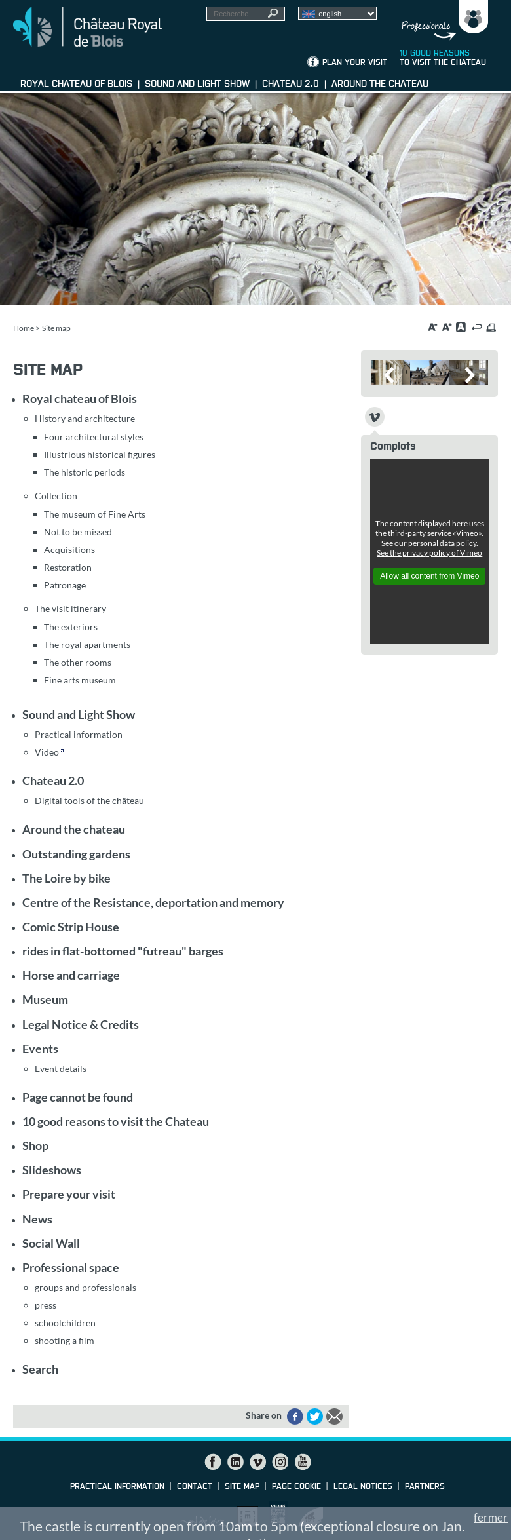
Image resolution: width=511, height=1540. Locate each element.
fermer (491, 1517)
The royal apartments (87, 644)
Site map (242, 1487)
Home (23, 328)
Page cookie (296, 1487)
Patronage (65, 584)
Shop (35, 1145)
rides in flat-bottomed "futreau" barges (122, 951)
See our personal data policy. (429, 543)
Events (40, 1048)
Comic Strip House (70, 926)
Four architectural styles (93, 436)
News (37, 1219)
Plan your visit (354, 63)
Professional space (70, 1267)
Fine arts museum (80, 679)
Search (40, 1369)
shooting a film (64, 1340)
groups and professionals (85, 1287)
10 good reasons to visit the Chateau (115, 1121)
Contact (194, 1487)
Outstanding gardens (76, 854)
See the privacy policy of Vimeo (429, 553)
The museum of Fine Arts (94, 514)
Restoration (68, 567)
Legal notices (362, 1487)
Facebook (212, 1462)
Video (47, 752)
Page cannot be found (77, 1097)
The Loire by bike (66, 878)
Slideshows (51, 1170)
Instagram (279, 1462)
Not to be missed (78, 531)
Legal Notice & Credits (80, 1024)
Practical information (79, 734)
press (45, 1305)
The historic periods (84, 472)
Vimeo (257, 1462)
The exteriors (71, 626)
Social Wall (51, 1243)
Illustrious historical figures (99, 454)
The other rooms (77, 662)
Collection (56, 495)
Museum (45, 999)
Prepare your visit (68, 1194)
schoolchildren (65, 1322)
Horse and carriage (71, 975)
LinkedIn (235, 1462)
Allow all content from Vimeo (429, 576)
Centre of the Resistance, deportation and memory (153, 902)
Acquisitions (69, 549)
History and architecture (85, 418)
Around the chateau (73, 829)
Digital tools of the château (89, 800)
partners (425, 1487)
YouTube (302, 1462)
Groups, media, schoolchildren (441, 20)
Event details (60, 1068)
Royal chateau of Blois (79, 398)
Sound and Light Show (78, 714)
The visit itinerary (70, 608)
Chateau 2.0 (53, 780)
